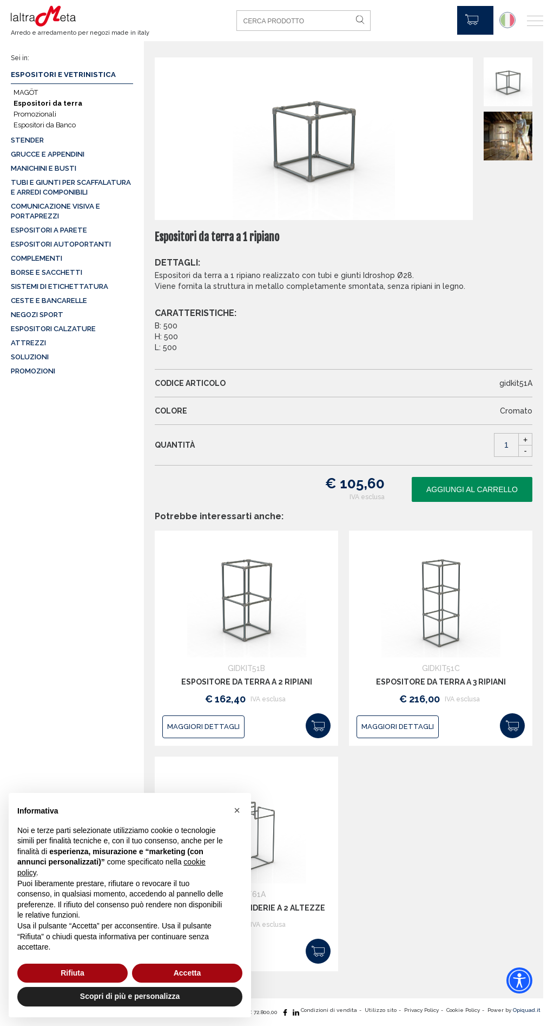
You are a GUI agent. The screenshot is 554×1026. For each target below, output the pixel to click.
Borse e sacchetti (46, 272)
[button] (237, 810)
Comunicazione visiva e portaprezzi (55, 211)
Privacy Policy (421, 1010)
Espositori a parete (49, 230)
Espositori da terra (48, 103)
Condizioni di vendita (329, 1010)
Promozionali (35, 114)
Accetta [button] (187, 973)
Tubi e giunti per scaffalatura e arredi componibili (71, 187)
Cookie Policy (463, 1010)
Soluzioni (30, 357)
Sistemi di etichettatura (59, 286)
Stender (27, 140)
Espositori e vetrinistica (63, 74)
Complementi (36, 258)
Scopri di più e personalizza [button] (130, 996)
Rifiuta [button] (72, 973)
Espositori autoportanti (61, 244)
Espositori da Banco (45, 125)
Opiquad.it (526, 1010)
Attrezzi (28, 343)
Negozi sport (37, 315)
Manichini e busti (43, 168)
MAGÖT (26, 92)
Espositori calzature (53, 329)
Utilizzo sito (381, 1010)
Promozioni (33, 371)
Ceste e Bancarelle (49, 300)
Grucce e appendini (47, 154)
